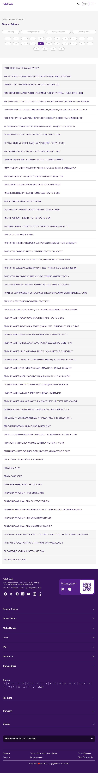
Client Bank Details (85, 757)
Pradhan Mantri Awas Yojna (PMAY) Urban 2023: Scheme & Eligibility (36, 334)
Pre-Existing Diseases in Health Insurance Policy (27, 426)
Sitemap (6, 753)
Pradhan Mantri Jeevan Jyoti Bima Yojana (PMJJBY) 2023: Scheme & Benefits (40, 359)
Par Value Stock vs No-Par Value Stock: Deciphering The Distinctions (37, 76)
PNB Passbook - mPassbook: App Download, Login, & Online (32, 210)
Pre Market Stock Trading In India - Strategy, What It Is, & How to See (37, 418)
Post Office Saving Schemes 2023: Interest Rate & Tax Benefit (33, 251)
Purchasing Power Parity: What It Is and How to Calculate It (33, 543)
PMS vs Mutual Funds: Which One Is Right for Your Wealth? (32, 185)
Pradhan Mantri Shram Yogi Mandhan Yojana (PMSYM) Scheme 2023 (36, 384)
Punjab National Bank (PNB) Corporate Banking (27, 501)
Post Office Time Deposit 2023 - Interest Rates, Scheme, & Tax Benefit (37, 284)
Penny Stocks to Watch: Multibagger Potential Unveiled (31, 85)
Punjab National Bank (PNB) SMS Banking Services (27, 518)
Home (4, 19)
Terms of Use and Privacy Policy (43, 753)
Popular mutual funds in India (18, 235)
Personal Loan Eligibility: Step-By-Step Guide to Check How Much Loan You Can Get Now (46, 101)
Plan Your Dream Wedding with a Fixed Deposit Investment (32, 151)
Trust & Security (84, 753)
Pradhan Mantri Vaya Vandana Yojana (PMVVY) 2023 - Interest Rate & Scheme (40, 401)
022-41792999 (12, 588)
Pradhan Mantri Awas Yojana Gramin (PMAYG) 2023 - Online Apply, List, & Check (41, 326)
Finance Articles (15, 19)
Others (40, 687)
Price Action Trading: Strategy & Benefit (23, 459)
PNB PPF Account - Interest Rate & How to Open (27, 218)
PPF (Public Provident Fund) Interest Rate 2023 (26, 301)
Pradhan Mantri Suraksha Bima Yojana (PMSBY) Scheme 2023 (32, 393)
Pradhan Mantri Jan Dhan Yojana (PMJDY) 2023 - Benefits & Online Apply (38, 351)
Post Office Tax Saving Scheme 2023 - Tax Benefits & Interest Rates (36, 276)
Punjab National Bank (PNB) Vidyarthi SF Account (28, 526)
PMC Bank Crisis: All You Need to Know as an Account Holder (33, 176)
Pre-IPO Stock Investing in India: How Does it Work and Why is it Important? (40, 434)
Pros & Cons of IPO (13, 476)
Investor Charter (37, 757)
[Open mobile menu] (93, 4)
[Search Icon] (79, 4)
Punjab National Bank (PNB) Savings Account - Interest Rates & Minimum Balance (43, 509)
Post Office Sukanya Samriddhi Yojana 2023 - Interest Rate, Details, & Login (40, 268)
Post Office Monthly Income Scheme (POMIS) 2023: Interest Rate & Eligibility (40, 243)
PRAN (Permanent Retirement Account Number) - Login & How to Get (37, 409)
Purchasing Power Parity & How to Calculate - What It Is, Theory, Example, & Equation (46, 534)
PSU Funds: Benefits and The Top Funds (23, 484)
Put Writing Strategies (15, 559)
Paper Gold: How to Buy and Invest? (21, 68)
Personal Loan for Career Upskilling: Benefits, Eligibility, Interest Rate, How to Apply (45, 110)
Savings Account (33, 32)
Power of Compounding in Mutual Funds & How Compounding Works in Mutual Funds (45, 293)
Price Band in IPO (12, 468)
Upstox (66, 763)
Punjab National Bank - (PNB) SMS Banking (24, 493)
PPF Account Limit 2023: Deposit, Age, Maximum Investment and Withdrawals (40, 309)
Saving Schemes (58, 32)
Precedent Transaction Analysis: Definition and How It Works (34, 443)
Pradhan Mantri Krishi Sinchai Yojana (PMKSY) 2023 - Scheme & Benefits (38, 368)
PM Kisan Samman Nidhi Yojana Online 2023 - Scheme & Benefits (33, 160)
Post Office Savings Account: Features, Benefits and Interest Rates (37, 259)
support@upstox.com (33, 588)
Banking (11, 32)
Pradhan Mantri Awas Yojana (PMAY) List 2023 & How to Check (34, 318)
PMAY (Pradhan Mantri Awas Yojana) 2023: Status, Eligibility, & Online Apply (40, 168)
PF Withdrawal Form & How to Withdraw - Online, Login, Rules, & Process (39, 126)
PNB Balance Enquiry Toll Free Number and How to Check (31, 193)
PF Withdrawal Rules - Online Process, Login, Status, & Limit (33, 135)
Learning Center (84, 32)
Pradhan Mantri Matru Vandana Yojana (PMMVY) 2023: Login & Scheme (37, 376)
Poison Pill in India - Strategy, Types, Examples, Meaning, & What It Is (36, 226)
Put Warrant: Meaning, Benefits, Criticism (24, 551)
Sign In (86, 4)
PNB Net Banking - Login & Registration (22, 201)
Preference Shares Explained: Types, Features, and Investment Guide (37, 451)
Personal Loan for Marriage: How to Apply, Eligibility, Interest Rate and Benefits (43, 118)
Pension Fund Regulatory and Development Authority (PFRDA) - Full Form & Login (43, 93)
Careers (6, 757)
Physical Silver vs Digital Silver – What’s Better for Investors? (34, 143)
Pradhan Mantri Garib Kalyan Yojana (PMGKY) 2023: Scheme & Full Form (38, 343)
